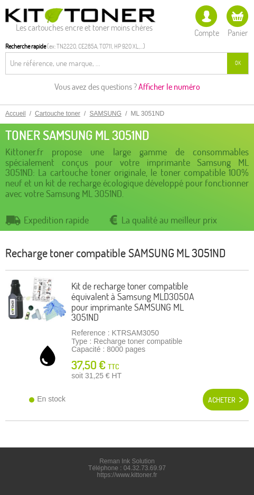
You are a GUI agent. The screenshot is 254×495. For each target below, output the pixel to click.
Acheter (222, 400)
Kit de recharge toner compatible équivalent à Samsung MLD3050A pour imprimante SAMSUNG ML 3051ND (132, 301)
